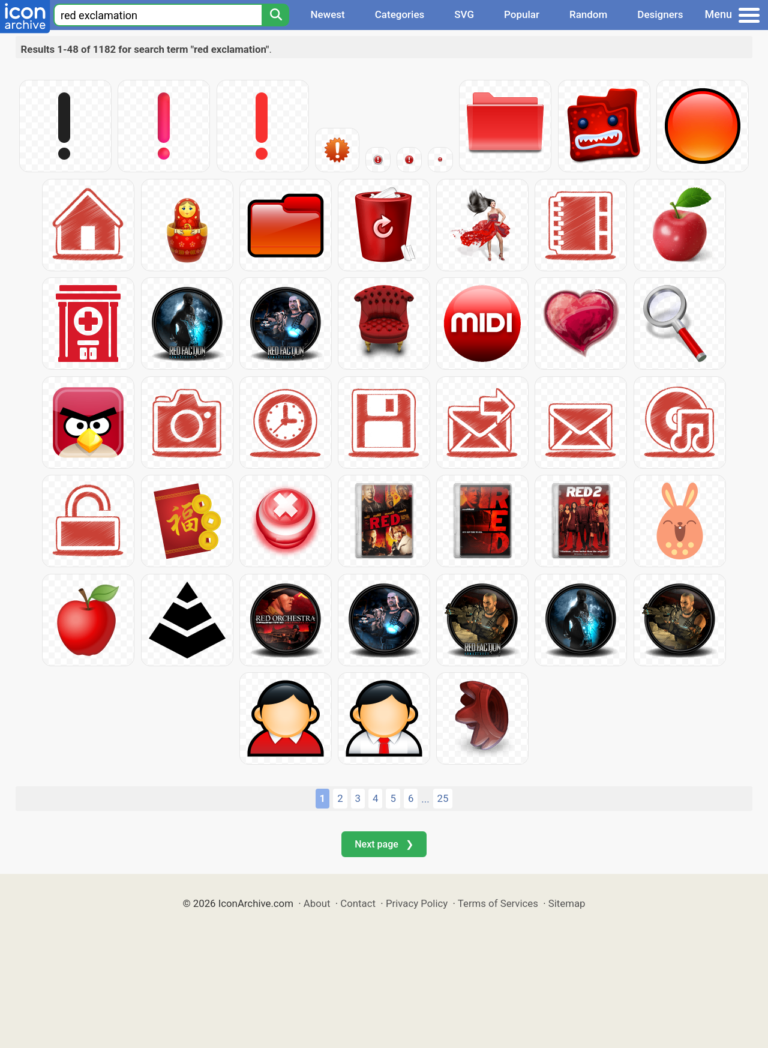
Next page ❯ (384, 844)
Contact (358, 903)
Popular (521, 14)
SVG (464, 14)
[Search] (275, 15)
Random (588, 14)
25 (443, 798)
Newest (327, 14)
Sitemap (567, 903)
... (425, 799)
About (317, 903)
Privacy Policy (417, 903)
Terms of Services (498, 903)
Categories (400, 14)
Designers (660, 14)
